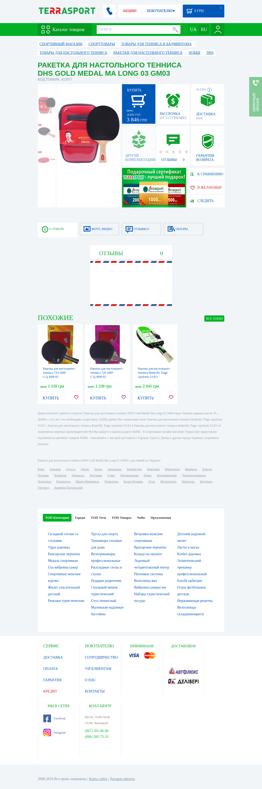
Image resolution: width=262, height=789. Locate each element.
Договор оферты (122, 779)
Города (80, 517)
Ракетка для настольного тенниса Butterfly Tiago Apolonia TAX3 (154, 373)
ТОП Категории (57, 517)
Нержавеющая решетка (195, 601)
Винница (191, 469)
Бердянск (206, 481)
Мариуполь (172, 469)
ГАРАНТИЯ (52, 680)
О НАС (90, 680)
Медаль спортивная (63, 561)
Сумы (111, 475)
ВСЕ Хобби (214, 318)
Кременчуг (63, 481)
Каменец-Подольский (68, 487)
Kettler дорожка (189, 554)
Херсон (207, 469)
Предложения (161, 517)
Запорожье (114, 469)
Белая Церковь (133, 481)
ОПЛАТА (50, 669)
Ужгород (43, 487)
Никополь (188, 481)
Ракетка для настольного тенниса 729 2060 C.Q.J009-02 (106, 373)
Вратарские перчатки (150, 547)
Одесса (70, 469)
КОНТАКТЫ (95, 691)
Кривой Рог (134, 469)
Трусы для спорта (104, 534)
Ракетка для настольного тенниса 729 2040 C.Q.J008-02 (59, 373)
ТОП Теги (98, 517)
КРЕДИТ (50, 691)
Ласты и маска (188, 547)
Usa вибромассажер (63, 567)
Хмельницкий (129, 475)
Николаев (153, 469)
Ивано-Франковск (87, 481)
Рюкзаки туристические (66, 601)
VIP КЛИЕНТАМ (98, 669)
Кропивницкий (166, 475)
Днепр (84, 469)
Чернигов (60, 475)
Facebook (54, 718)
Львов (98, 469)
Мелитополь (168, 481)
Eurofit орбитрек (189, 581)
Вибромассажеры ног (150, 587)
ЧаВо (141, 517)
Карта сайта (98, 779)
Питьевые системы (148, 574)
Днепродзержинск (194, 475)
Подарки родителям (106, 581)
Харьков (54, 469)
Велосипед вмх (145, 581)
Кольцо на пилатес (148, 554)
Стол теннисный (103, 601)
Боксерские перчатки (64, 554)
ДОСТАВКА (53, 657)
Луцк (151, 481)
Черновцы (44, 481)
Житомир (95, 475)
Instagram (54, 732)
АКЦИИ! (130, 11)
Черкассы (78, 475)
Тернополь (111, 481)
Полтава (43, 475)
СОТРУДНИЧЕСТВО (101, 657)
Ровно (147, 475)
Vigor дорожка (59, 547)
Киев (41, 469)
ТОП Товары (121, 517)
